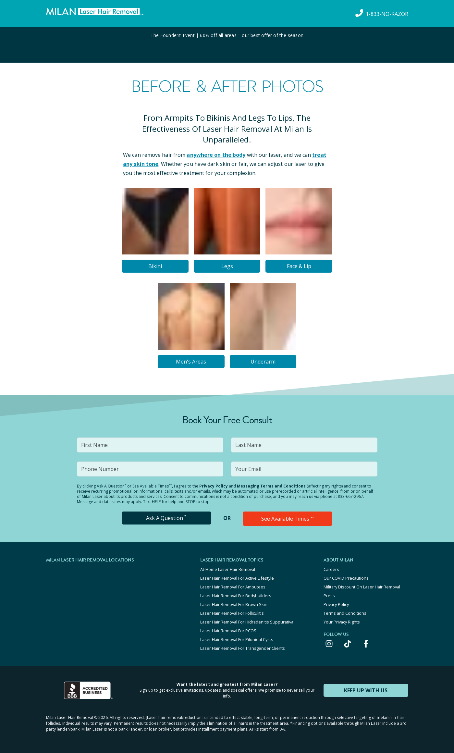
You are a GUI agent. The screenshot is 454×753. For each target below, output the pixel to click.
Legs (227, 266)
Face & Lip (299, 266)
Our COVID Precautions (346, 578)
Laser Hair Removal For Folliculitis (232, 613)
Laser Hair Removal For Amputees (232, 587)
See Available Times (287, 518)
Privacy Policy (213, 486)
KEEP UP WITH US (365, 690)
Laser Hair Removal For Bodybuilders (235, 596)
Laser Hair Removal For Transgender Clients (242, 648)
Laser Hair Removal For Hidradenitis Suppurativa (246, 622)
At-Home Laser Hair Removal (227, 569)
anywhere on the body (216, 154)
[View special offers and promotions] (227, 45)
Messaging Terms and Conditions (271, 486)
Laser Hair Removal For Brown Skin (233, 604)
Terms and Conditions (345, 613)
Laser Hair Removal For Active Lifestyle (237, 578)
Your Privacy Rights (342, 622)
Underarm (263, 361)
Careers (331, 569)
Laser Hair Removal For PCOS (228, 631)
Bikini (155, 266)
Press (329, 596)
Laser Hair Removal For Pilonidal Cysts (236, 639)
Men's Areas (191, 361)
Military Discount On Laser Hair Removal (362, 587)
